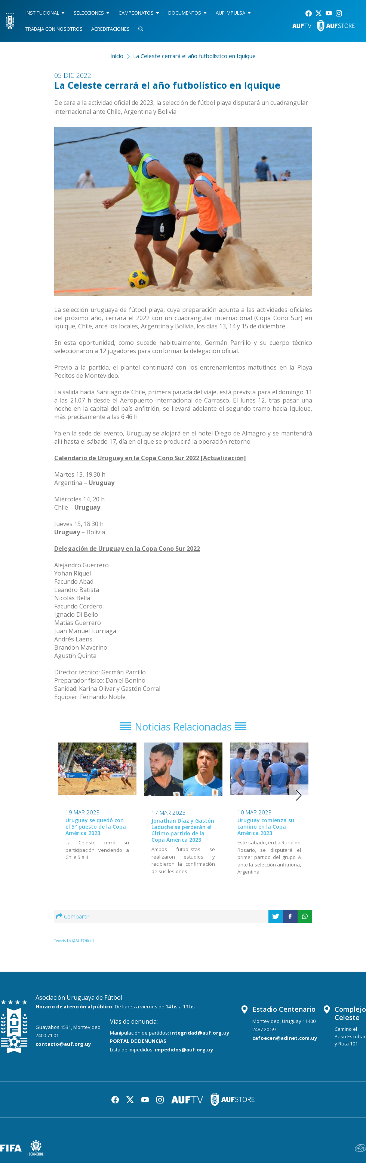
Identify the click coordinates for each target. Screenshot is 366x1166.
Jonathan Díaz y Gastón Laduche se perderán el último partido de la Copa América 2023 (182, 833)
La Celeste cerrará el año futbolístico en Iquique (194, 56)
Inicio (116, 56)
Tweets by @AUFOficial (74, 943)
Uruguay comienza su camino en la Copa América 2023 (265, 829)
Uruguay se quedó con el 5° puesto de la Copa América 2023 (95, 829)
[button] (298, 798)
